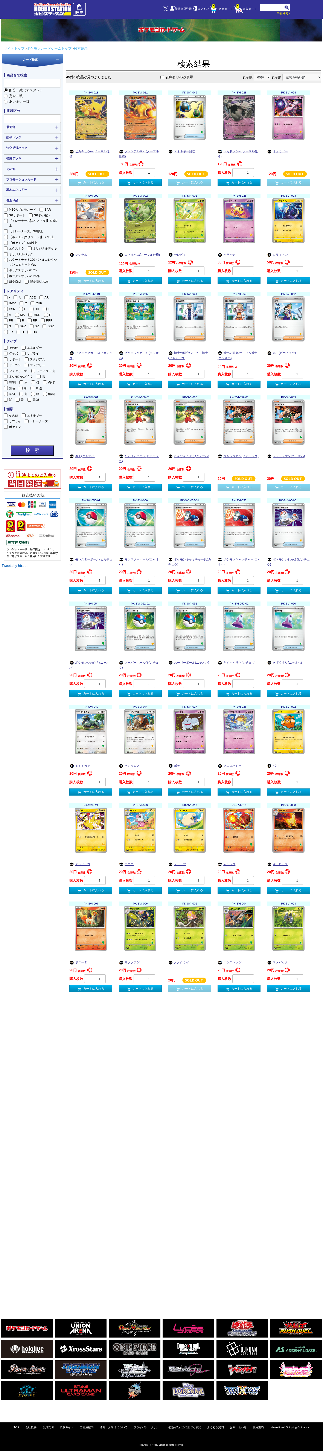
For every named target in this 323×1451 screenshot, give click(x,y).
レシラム (78, 255)
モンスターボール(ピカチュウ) (90, 561)
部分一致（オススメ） (26, 90)
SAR (48, 209)
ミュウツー (277, 151)
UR (35, 332)
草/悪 (39, 388)
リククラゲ (129, 962)
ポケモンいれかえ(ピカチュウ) (288, 561)
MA (22, 315)
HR (37, 309)
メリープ (177, 864)
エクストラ (16, 248)
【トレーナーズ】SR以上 (26, 231)
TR (11, 332)
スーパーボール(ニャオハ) (188, 662)
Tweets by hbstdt (14, 566)
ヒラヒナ (226, 255)
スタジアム (37, 359)
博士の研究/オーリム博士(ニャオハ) (237, 355)
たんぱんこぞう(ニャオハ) (188, 456)
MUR (37, 315)
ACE (33, 297)
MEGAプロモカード (22, 209)
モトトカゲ (79, 766)
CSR (12, 309)
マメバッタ (277, 962)
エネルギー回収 (181, 151)
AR (46, 297)
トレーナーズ (39, 421)
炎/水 (51, 382)
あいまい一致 (19, 101)
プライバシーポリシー (148, 1427)
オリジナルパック (21, 254)
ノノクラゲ (178, 962)
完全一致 (16, 96)
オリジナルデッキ (45, 248)
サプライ (33, 353)
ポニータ (78, 962)
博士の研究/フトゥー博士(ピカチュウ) (188, 355)
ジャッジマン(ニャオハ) (286, 456)
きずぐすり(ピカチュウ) (236, 662)
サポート (15, 359)
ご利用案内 (87, 1427)
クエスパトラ (229, 766)
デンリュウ (79, 864)
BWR (12, 303)
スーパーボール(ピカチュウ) (139, 664)
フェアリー (37, 365)
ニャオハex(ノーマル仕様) (139, 255)
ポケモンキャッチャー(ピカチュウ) (189, 561)
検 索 (32, 450)
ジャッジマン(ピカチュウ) (238, 456)
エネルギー (34, 347)
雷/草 (36, 399)
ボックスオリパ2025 (23, 270)
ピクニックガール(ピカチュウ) (90, 355)
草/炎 (12, 394)
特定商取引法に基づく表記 (184, 1427)
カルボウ (226, 864)
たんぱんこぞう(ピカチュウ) (139, 458)
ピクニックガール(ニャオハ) (139, 355)
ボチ (174, 766)
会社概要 (31, 1427)
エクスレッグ (229, 962)
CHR (39, 303)
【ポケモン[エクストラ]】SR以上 (31, 237)
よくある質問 (215, 1427)
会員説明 (48, 1427)
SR (37, 326)
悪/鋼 (12, 382)
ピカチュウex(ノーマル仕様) (89, 153)
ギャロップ (277, 864)
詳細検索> (283, 13)
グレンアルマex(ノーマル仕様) (139, 153)
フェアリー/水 (18, 371)
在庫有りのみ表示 (179, 77)
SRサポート (17, 215)
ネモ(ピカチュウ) (281, 353)
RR (35, 320)
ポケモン (15, 427)
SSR (51, 326)
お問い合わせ (238, 1427)
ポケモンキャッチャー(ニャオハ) (239, 561)
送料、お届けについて (114, 1427)
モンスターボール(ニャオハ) (139, 561)
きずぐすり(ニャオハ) (284, 662)
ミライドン (277, 255)
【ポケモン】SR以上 (23, 243)
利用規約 (258, 1427)
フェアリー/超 (46, 371)
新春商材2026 (39, 281)
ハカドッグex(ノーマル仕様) (237, 153)
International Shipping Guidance (289, 1427)
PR (11, 320)
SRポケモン (42, 215)
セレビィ (177, 255)
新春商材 (15, 281)
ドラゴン (15, 365)
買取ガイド (67, 1427)
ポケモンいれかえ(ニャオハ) (89, 664)
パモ (273, 766)
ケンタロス (129, 766)
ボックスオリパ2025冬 (24, 276)
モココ (126, 864)
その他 (13, 347)
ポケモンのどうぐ (21, 376)
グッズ (13, 353)
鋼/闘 (51, 394)
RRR (49, 320)
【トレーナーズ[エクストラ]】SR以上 (33, 223)
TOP (16, 1427)
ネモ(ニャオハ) (82, 456)
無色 (12, 388)
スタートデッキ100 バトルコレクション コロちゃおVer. (33, 262)
